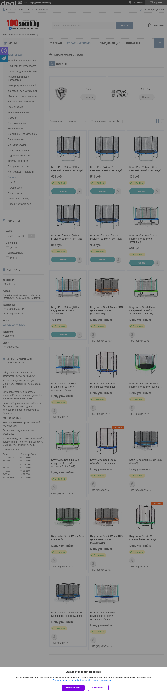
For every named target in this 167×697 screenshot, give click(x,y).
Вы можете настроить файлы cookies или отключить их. (82, 680)
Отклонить (98, 687)
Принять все (73, 687)
